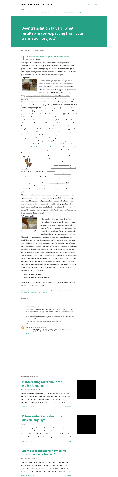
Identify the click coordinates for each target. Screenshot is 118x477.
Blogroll (81, 12)
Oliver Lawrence (30, 304)
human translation (45, 290)
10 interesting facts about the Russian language (41, 418)
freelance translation (32, 290)
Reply (27, 323)
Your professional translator (36, 4)
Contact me (56, 12)
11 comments (30, 407)
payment (54, 290)
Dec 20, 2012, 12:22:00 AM (41, 304)
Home (22, 12)
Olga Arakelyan (30, 327)
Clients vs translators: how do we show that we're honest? (43, 452)
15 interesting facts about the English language (41, 383)
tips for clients (42, 292)
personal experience (64, 290)
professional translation (29, 292)
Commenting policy (69, 12)
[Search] (90, 4)
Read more (68, 407)
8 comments (29, 441)
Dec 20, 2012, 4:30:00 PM (41, 327)
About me (31, 12)
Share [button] (23, 295)
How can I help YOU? (43, 12)
